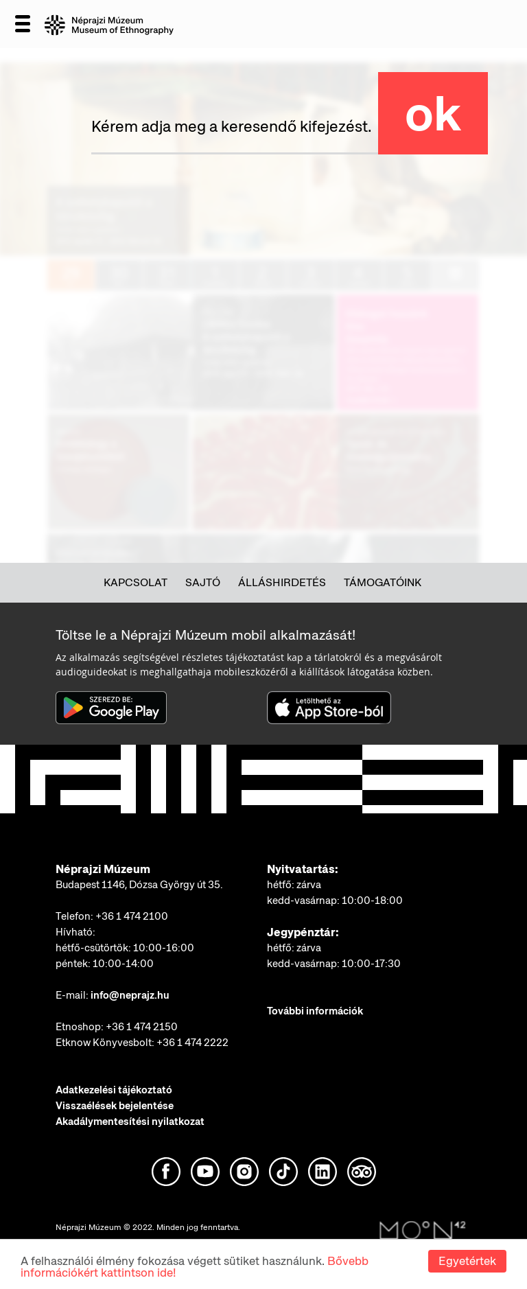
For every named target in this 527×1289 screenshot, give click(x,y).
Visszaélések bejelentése (115, 1106)
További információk (315, 1011)
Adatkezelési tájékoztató (114, 1090)
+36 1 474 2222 (192, 1042)
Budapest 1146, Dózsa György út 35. (139, 885)
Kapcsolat (135, 582)
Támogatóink (382, 582)
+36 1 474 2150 (142, 1027)
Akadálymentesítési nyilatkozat (130, 1121)
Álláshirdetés (282, 582)
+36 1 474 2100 (131, 916)
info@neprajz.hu (130, 995)
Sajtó (202, 582)
